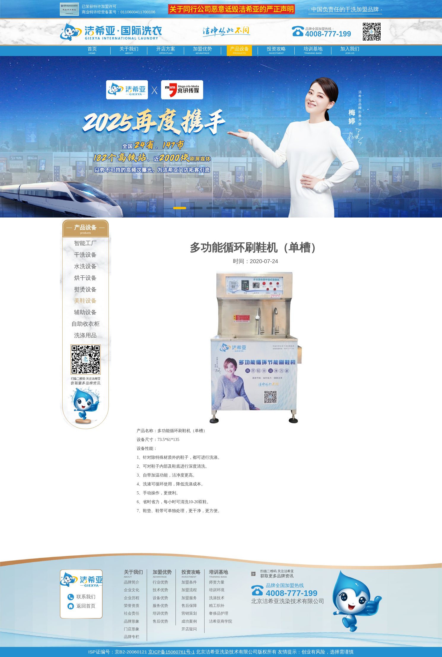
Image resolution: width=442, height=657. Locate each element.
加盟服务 (189, 598)
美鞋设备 (85, 300)
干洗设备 (85, 254)
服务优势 (160, 605)
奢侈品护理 (218, 613)
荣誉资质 (131, 605)
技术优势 (160, 590)
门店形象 (131, 629)
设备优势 (160, 598)
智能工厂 (85, 243)
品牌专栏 (131, 636)
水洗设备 (85, 266)
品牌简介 (131, 582)
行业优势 (160, 582)
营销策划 (189, 613)
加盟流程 (189, 590)
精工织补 (216, 605)
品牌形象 (131, 621)
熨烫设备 (85, 289)
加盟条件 (189, 582)
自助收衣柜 (85, 323)
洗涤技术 (216, 598)
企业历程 (131, 598)
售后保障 (189, 605)
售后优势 (160, 621)
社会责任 (131, 613)
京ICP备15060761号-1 (171, 651)
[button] (179, 208)
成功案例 (189, 621)
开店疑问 (189, 629)
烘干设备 (85, 277)
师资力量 (216, 582)
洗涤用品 (85, 335)
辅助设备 (85, 312)
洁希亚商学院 (220, 621)
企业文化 (131, 590)
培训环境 (216, 590)
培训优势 (160, 613)
